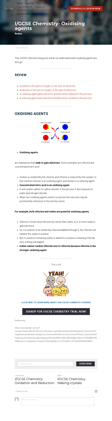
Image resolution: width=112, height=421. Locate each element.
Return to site (21, 391)
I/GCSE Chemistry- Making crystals (71, 381)
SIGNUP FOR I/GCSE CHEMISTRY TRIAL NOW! (56, 311)
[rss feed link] (96, 391)
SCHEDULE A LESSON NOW (85, 8)
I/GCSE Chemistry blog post (34, 58)
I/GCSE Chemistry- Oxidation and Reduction (34, 381)
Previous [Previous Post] (19, 375)
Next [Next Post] (60, 375)
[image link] (10, 8)
